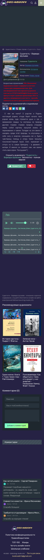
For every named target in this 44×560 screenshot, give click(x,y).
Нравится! (17, 166)
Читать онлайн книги (20, 546)
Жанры (25, 542)
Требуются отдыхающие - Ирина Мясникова (22, 513)
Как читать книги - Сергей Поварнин (20, 481)
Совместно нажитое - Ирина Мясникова (22, 501)
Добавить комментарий (16, 426)
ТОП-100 (16, 542)
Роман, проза (34, 76)
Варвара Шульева (31, 65)
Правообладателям (20, 538)
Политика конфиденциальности (20, 535)
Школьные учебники (20, 549)
